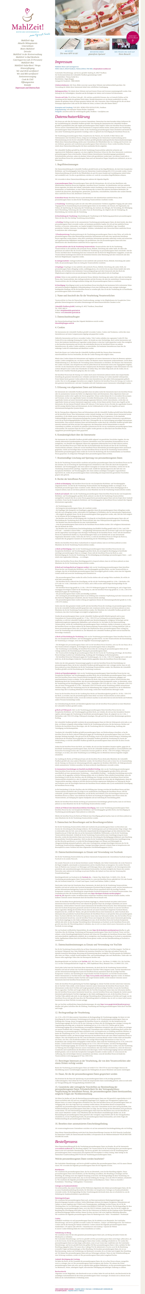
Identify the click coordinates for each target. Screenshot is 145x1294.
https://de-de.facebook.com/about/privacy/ (106, 930)
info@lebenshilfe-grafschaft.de (70, 310)
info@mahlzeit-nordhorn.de (102, 69)
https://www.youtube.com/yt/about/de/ (98, 976)
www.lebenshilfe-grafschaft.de (70, 312)
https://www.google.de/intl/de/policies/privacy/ (115, 1004)
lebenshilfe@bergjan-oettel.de (64, 323)
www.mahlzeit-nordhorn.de (63, 1148)
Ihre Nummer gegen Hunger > (65, 1289)
